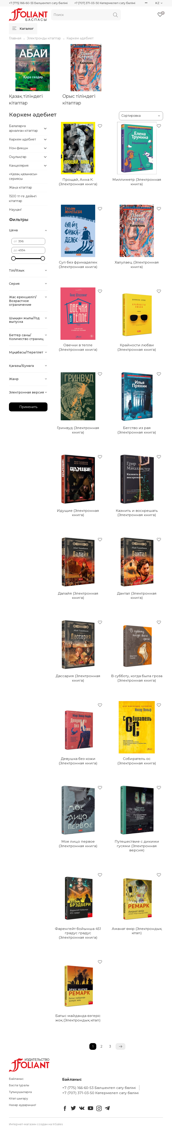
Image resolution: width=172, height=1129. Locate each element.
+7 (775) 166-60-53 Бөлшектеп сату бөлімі (38, 3)
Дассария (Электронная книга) (78, 678)
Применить (28, 407)
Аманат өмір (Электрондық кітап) (137, 931)
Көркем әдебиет (22, 139)
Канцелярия (18, 166)
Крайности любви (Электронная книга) (136, 347)
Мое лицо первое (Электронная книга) (78, 843)
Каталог (23, 29)
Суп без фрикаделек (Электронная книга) (78, 264)
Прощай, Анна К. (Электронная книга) (78, 181)
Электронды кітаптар (44, 38)
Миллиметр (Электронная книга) (136, 181)
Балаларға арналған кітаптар (23, 128)
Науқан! (15, 210)
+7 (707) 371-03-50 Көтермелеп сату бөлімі (104, 3)
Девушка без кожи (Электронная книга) (78, 761)
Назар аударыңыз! (22, 1105)
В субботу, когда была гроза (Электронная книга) (136, 678)
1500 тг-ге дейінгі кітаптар (23, 198)
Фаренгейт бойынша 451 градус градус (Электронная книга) (78, 933)
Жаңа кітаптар (20, 187)
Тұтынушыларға (20, 1092)
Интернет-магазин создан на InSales (36, 1124)
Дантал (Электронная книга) (137, 595)
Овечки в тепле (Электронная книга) (78, 347)
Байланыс (16, 1078)
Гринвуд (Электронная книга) (78, 430)
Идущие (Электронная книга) (78, 512)
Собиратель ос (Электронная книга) (136, 761)
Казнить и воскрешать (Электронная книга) (137, 512)
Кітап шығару (18, 1098)
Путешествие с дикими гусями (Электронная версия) (137, 845)
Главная (15, 38)
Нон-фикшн (18, 148)
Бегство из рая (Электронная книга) (136, 430)
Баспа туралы (19, 1085)
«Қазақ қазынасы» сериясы (23, 176)
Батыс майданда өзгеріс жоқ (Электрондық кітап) (78, 1018)
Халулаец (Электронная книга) (137, 264)
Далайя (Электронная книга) (78, 595)
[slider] (13, 258)
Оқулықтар (17, 157)
